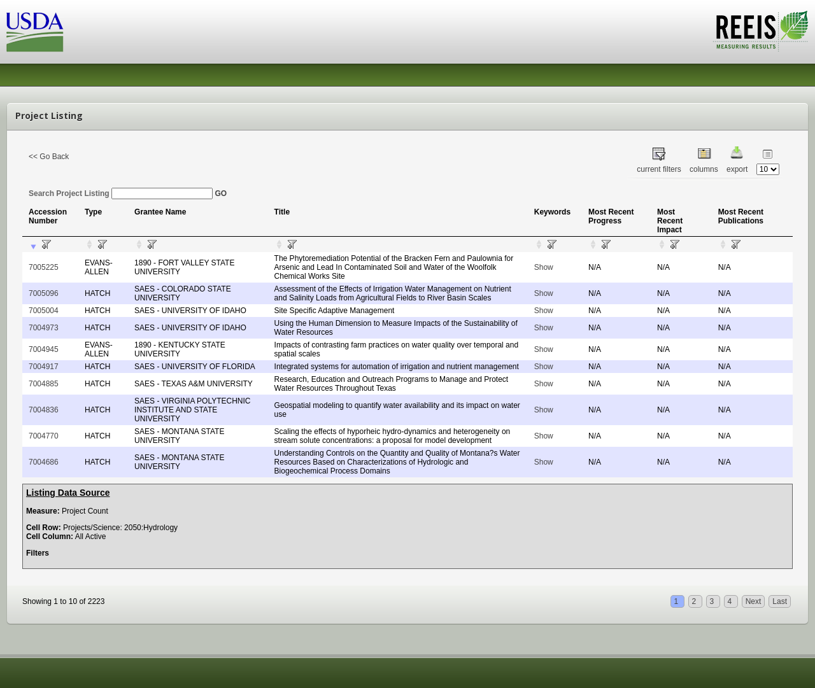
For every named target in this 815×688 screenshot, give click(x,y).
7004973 (44, 327)
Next (754, 601)
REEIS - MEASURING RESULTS (760, 31)
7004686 (44, 462)
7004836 (44, 409)
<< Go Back (49, 156)
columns (704, 169)
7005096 (44, 293)
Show (543, 267)
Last (779, 601)
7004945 (44, 349)
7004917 (44, 366)
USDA (35, 32)
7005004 (44, 310)
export (737, 169)
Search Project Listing (121, 193)
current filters (659, 169)
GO (221, 193)
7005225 (44, 267)
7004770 (44, 436)
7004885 (44, 383)
